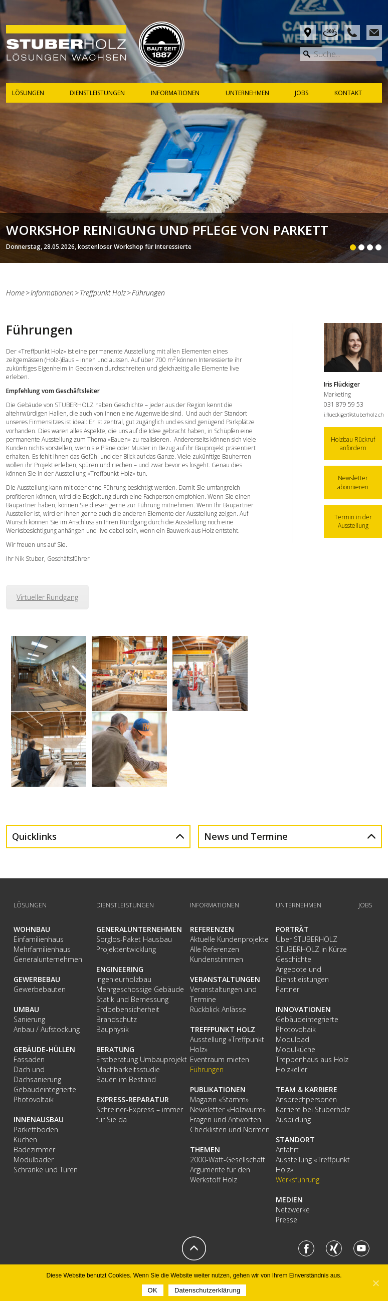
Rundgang (330, 32)
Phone (352, 32)
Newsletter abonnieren (352, 482)
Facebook (306, 1248)
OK (152, 1290)
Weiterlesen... (194, 238)
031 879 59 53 (343, 404)
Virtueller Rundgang (47, 597)
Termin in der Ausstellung (353, 521)
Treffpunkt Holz (103, 292)
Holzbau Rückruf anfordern (353, 443)
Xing (334, 1248)
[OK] (375, 1283)
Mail (374, 32)
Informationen (52, 292)
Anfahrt (308, 32)
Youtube (361, 1248)
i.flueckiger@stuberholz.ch (354, 414)
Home (15, 292)
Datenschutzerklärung (207, 1290)
